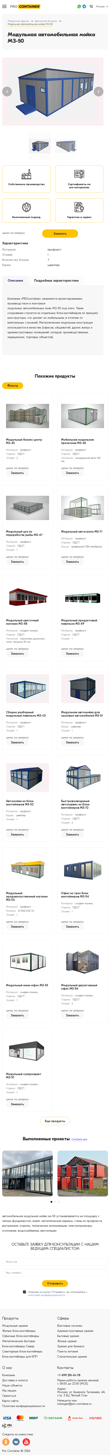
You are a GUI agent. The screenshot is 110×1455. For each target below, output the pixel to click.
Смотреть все (79, 1147)
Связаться (9, 1404)
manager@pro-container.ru (74, 1412)
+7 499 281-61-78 (68, 1384)
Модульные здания (18, 21)
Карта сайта (10, 1409)
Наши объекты (12, 1394)
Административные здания (75, 1339)
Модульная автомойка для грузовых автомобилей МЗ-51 (82, 723)
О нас (7, 1376)
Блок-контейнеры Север (18, 1355)
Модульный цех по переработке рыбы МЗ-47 (24, 542)
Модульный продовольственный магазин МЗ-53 (27, 905)
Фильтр (12, 393)
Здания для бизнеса (46, 21)
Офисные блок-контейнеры (20, 1344)
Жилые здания (67, 1350)
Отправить (55, 1292)
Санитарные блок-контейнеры (22, 1360)
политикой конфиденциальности (46, 1303)
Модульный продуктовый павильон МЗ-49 (79, 631)
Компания (8, 1384)
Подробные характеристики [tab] (56, 289)
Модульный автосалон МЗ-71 (81, 540)
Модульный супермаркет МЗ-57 (23, 1084)
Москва (100, 6)
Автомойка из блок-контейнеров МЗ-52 (20, 811)
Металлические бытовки (18, 1350)
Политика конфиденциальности (23, 1414)
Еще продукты (55, 1129)
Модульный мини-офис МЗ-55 (27, 994)
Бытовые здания (68, 1344)
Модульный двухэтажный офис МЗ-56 (79, 995)
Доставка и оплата (15, 1389)
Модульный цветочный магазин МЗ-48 (22, 631)
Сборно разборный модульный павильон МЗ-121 (26, 723)
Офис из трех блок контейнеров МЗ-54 (75, 903)
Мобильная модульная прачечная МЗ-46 (77, 450)
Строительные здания (72, 1365)
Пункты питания (67, 1360)
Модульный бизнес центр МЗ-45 (24, 450)
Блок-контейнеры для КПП (19, 1365)
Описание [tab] (15, 289)
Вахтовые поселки (69, 1334)
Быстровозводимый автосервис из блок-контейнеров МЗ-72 (75, 813)
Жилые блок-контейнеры (18, 1339)
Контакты (65, 1376)
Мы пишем (9, 1399)
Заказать (60, 241)
